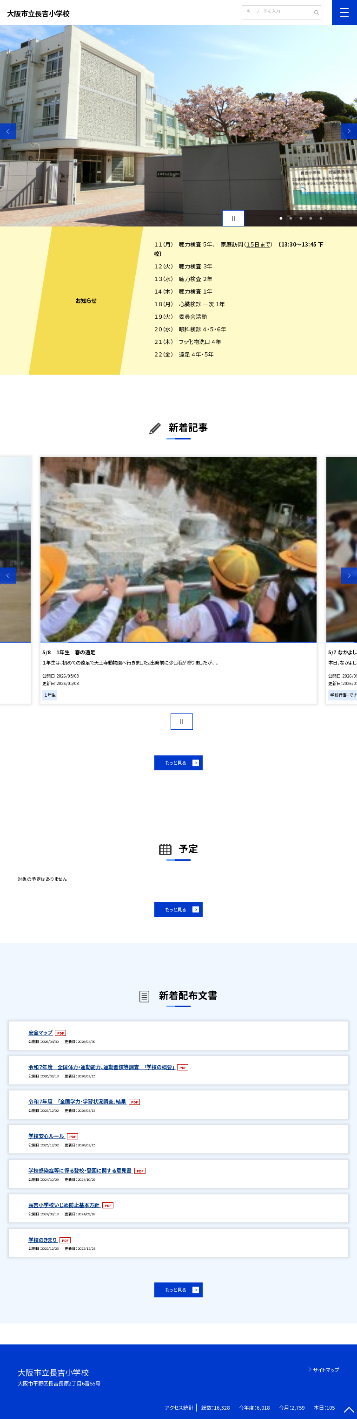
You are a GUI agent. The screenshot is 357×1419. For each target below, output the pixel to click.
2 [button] (291, 218)
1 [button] (280, 218)
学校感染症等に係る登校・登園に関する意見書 (80, 1170)
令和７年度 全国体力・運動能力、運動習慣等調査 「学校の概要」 (102, 1066)
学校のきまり (43, 1239)
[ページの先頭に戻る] (349, 1411)
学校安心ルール (47, 1135)
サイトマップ (326, 1369)
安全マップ (40, 1032)
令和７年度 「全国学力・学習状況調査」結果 (77, 1101)
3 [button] (300, 218)
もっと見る (175, 762)
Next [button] (349, 131)
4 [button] (311, 218)
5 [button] (320, 218)
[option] (178, 125)
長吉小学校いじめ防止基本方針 (64, 1204)
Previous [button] (8, 131)
